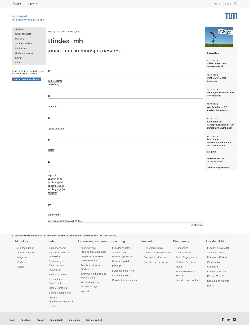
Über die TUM (214, 239)
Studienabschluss (23, 52)
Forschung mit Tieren (123, 268)
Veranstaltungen (26, 250)
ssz (49, 170)
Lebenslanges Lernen (93, 239)
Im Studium (20, 48)
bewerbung (53, 84)
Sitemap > (52, 31)
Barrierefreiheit (92, 317)
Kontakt (53, 302)
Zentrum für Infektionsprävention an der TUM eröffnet (219, 142)
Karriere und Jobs (216, 269)
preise (51, 148)
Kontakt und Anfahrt (217, 278)
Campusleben (183, 250)
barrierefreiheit (55, 80)
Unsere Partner (120, 272)
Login (17, 3)
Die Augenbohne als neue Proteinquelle (220, 93)
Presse (40, 317)
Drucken (197, 223)
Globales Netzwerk (186, 259)
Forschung (117, 239)
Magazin (22, 255)
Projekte (116, 263)
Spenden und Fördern (187, 273)
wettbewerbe (54, 212)
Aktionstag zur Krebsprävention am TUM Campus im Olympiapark (220, 124)
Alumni (179, 264)
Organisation (214, 259)
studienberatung (56, 184)
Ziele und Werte (215, 250)
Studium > (62, 31)
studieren (52, 191)
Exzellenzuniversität (217, 245)
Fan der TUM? (215, 273)
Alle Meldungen (25, 245)
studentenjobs (55, 177)
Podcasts (22, 259)
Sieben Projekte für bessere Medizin (217, 65)
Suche (231, 3)
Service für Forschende (124, 277)
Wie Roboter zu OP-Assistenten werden (217, 108)
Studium (19, 29)
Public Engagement (186, 255)
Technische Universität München (231, 14)
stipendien (53, 173)
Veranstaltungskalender (218, 166)
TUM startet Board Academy (216, 79)
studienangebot (55, 180)
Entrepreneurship (153, 245)
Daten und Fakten (216, 255)
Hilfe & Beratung (58, 285)
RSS (211, 151)
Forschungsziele (121, 258)
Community (181, 239)
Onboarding (182, 245)
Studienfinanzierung (59, 289)
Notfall (210, 283)
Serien (20, 264)
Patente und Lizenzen (155, 259)
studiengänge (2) (56, 187)
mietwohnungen (55, 127)
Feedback (26, 317)
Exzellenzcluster (121, 245)
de (216, 3)
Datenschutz (55, 317)
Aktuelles (21, 239)
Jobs (12, 317)
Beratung (19, 38)
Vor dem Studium (23, 43)
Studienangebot (23, 34)
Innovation (148, 239)
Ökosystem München (155, 255)
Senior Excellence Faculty (189, 269)
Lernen (18, 62)
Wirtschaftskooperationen (157, 250)
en (220, 3)
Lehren (18, 57)
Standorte (212, 264)
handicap (52, 105)
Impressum (73, 317)
